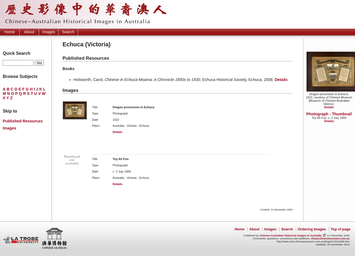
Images (48, 32)
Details (329, 107)
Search (68, 32)
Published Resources (23, 121)
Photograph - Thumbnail (329, 114)
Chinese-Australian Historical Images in (290, 235)
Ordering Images (312, 229)
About (29, 32)
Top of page (340, 229)
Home (9, 32)
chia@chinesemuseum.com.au (330, 238)
